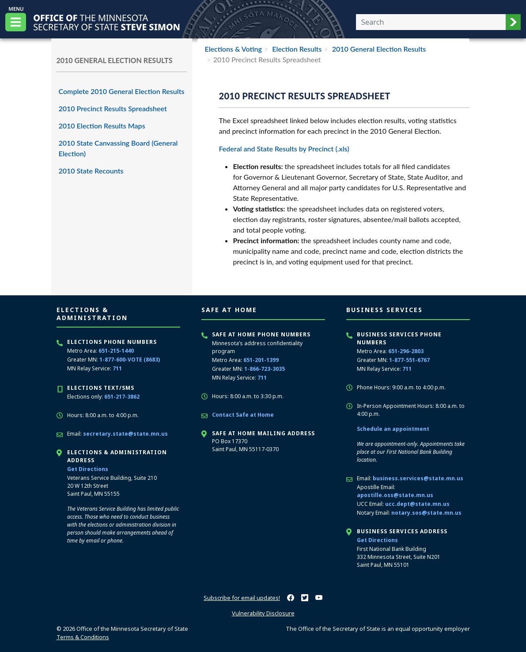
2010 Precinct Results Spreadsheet (113, 108)
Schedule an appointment (393, 429)
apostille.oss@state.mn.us (395, 495)
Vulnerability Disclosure (263, 613)
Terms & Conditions (83, 637)
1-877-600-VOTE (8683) (129, 359)
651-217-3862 (122, 396)
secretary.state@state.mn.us (125, 433)
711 (117, 368)
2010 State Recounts (91, 170)
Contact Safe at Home (243, 414)
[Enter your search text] (431, 22)
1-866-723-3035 (264, 369)
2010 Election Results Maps (102, 125)
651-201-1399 (261, 360)
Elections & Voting (232, 49)
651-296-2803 (406, 351)
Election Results (296, 49)
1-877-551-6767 (409, 360)
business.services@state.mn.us (418, 478)
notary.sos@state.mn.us (426, 512)
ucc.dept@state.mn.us (417, 504)
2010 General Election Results (378, 49)
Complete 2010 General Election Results (122, 91)
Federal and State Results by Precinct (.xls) (284, 148)
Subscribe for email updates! (242, 598)
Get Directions (87, 469)
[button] (513, 22)
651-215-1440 (116, 350)
